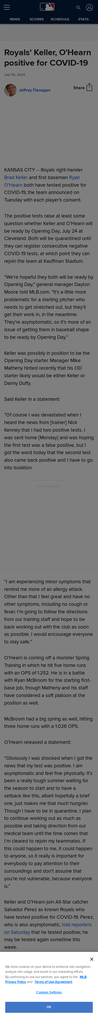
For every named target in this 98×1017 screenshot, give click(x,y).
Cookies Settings (49, 992)
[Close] (91, 959)
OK (49, 1007)
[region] (49, 984)
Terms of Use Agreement (53, 982)
